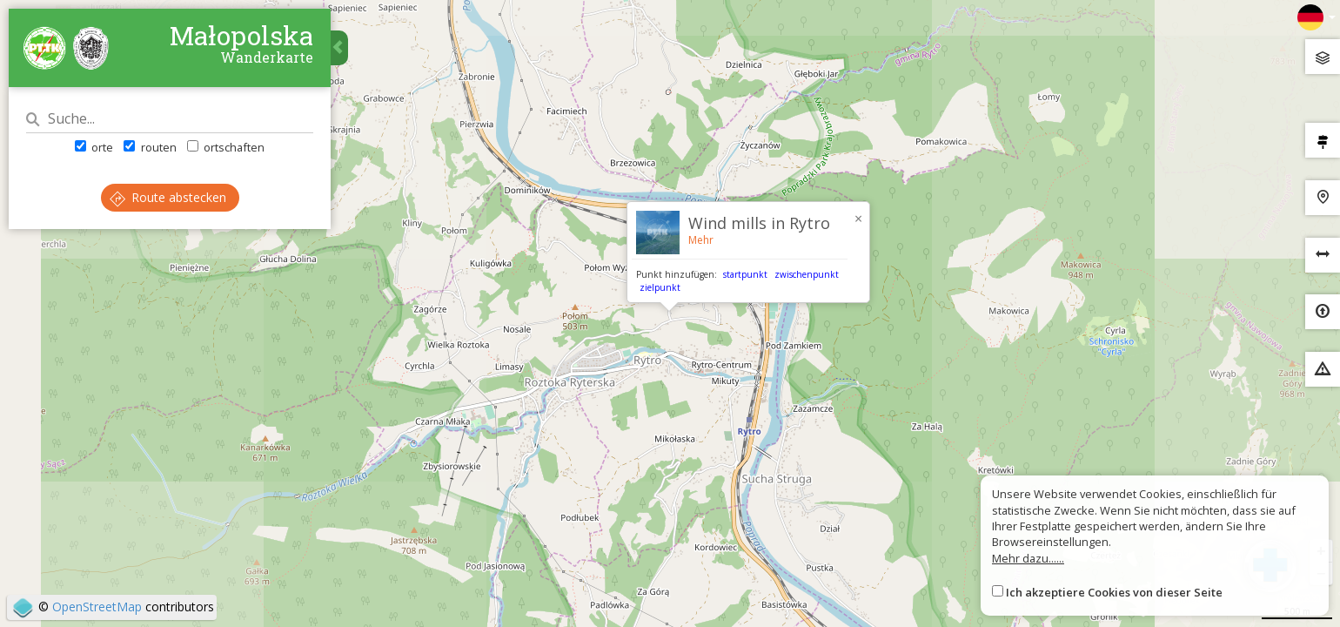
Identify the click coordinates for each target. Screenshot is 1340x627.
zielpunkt (660, 287)
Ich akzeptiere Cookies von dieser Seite (1114, 592)
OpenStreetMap (97, 606)
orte (94, 147)
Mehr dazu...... (1028, 558)
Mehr (701, 240)
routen (150, 147)
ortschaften (226, 147)
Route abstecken (168, 197)
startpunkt (745, 274)
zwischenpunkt (806, 274)
